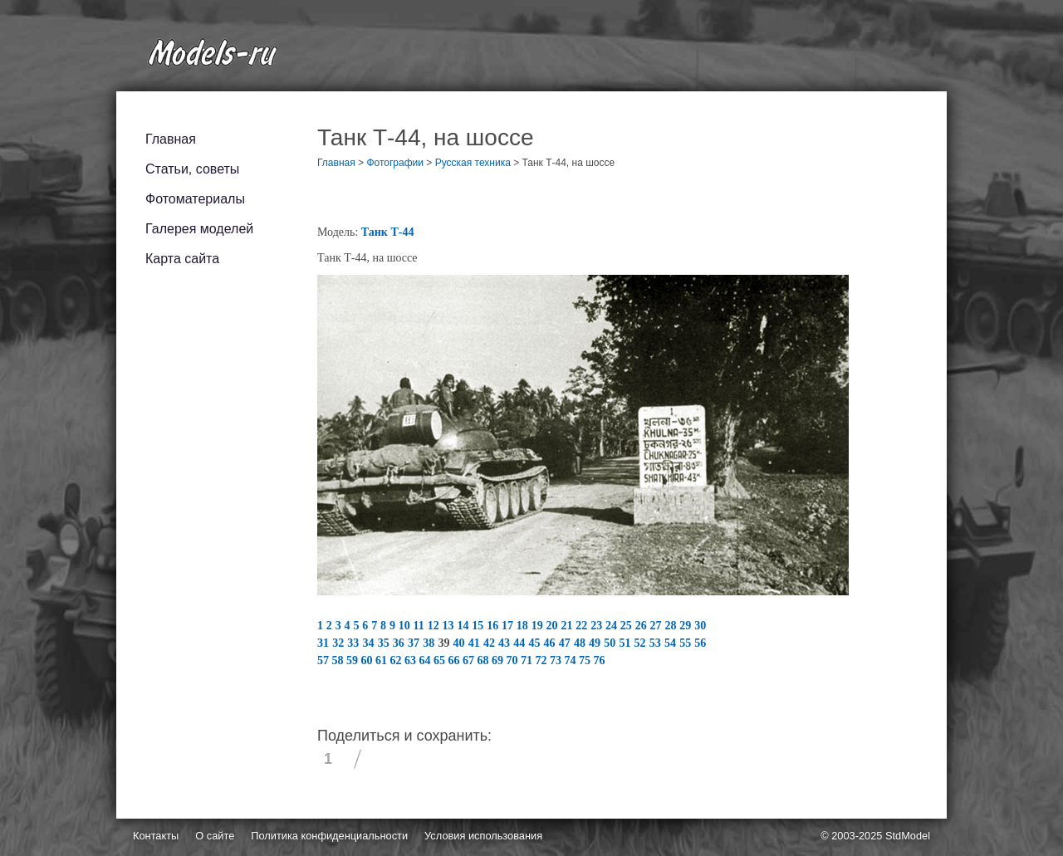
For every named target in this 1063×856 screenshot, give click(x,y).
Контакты (156, 835)
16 (494, 625)
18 (524, 625)
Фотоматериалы (195, 199)
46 (551, 643)
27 (657, 625)
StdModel (907, 835)
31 (324, 643)
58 (339, 660)
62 (397, 660)
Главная (170, 139)
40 (460, 643)
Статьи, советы (192, 169)
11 (421, 625)
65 (441, 660)
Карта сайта (182, 259)
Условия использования (483, 835)
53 (656, 643)
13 (450, 625)
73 (557, 660)
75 (586, 660)
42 (490, 643)
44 (520, 643)
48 (581, 643)
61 (382, 660)
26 (642, 625)
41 (475, 643)
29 (686, 625)
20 (553, 625)
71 (528, 660)
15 (479, 625)
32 (339, 643)
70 (514, 660)
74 (572, 660)
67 (470, 660)
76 (599, 660)
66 (455, 660)
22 (583, 625)
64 (426, 660)
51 (626, 643)
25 (627, 625)
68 (485, 660)
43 (505, 643)
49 (596, 643)
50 (611, 643)
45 (535, 643)
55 (686, 643)
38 (430, 643)
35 (385, 643)
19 (539, 625)
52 (641, 643)
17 (509, 625)
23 (597, 625)
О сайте (214, 835)
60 (368, 660)
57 (324, 660)
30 (700, 625)
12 (435, 625)
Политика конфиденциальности (329, 835)
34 (370, 643)
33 (354, 643)
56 (700, 643)
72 (543, 660)
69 (499, 660)
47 (566, 643)
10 (406, 625)
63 (411, 660)
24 (612, 625)
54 (671, 643)
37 (415, 643)
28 (671, 625)
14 (464, 625)
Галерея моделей (199, 229)
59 (353, 660)
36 (400, 643)
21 (568, 625)
